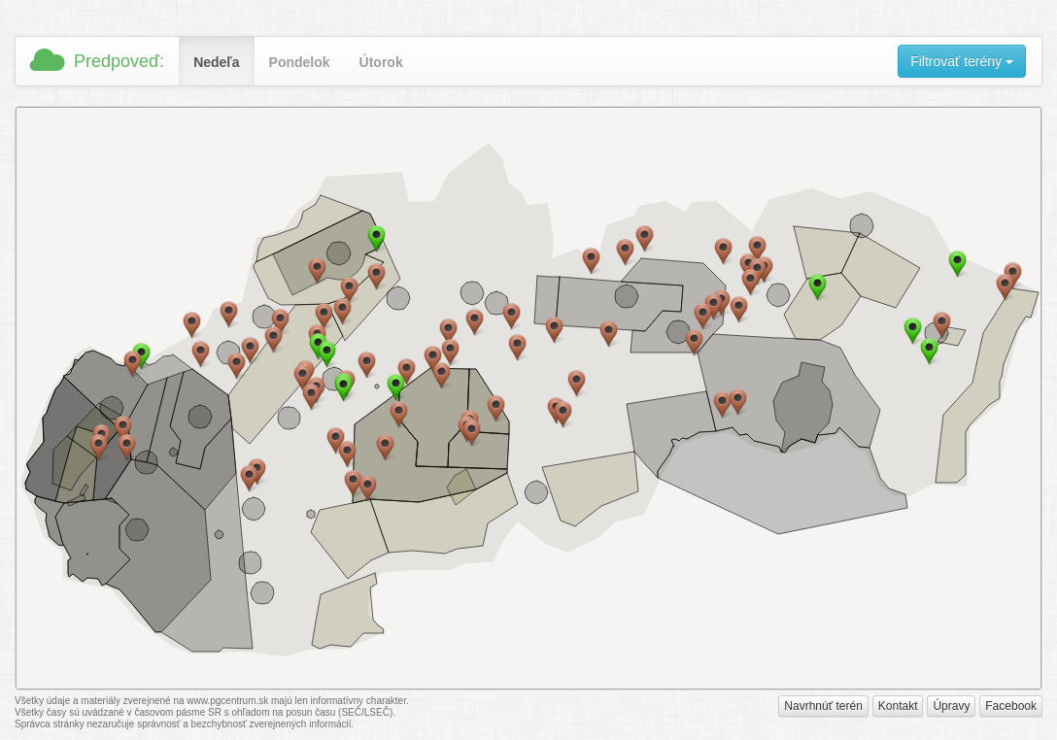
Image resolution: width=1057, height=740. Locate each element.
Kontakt (898, 706)
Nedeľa (216, 62)
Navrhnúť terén (823, 706)
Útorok (381, 62)
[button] (327, 354)
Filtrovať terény (961, 61)
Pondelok (299, 62)
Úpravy (951, 706)
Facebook (1011, 706)
